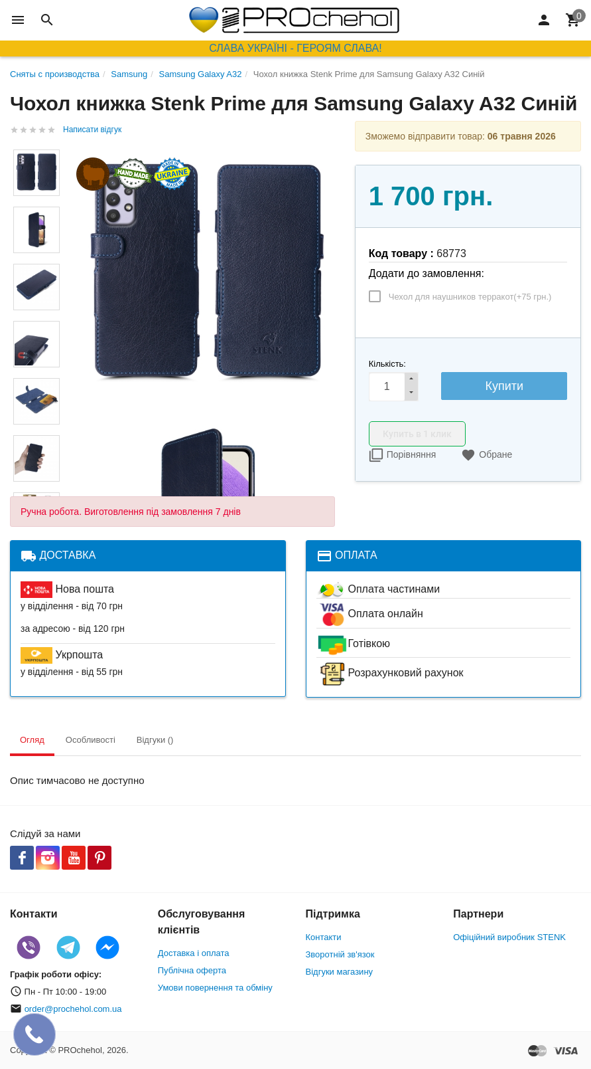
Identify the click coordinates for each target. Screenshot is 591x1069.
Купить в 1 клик (417, 434)
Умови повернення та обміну (215, 988)
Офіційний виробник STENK (509, 937)
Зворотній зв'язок (340, 954)
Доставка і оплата (194, 953)
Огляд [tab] (32, 740)
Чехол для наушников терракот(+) (470, 297)
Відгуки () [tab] (155, 740)
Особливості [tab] (90, 740)
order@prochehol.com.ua (73, 1009)
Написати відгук (92, 129)
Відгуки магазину (339, 972)
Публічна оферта (192, 970)
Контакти (324, 937)
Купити (504, 386)
